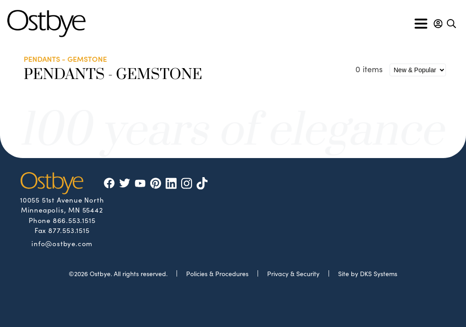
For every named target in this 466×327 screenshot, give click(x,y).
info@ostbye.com (61, 243)
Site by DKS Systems (367, 273)
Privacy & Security (293, 273)
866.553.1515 (74, 220)
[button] (438, 23)
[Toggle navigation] (421, 23)
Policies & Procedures (217, 273)
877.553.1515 (69, 230)
